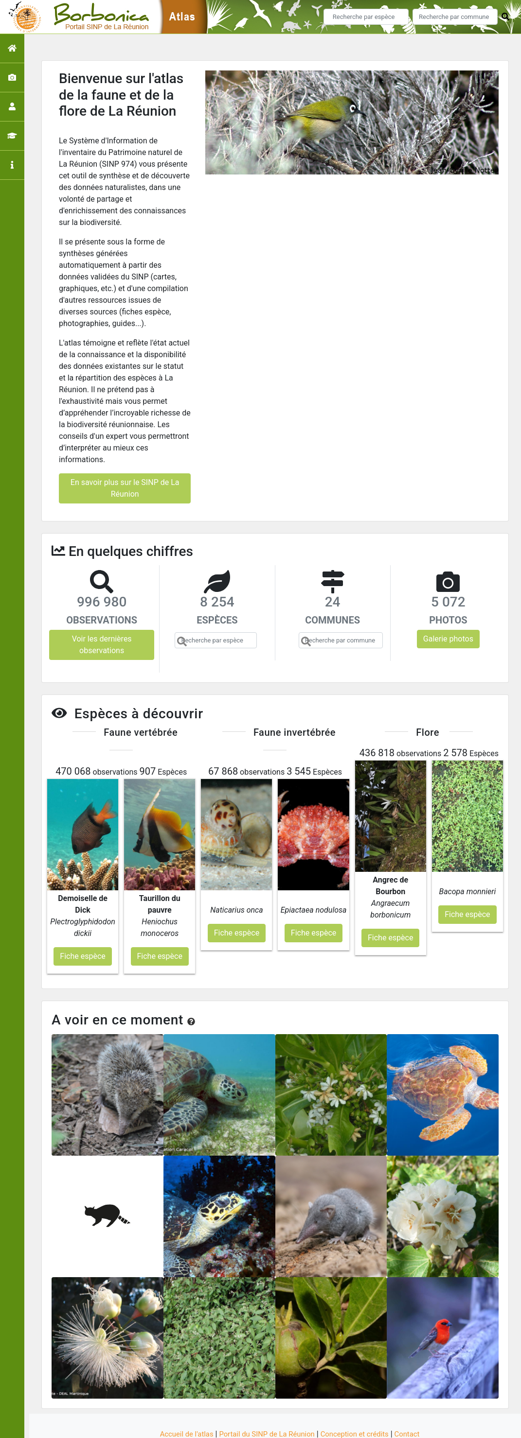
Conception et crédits (359, 1395)
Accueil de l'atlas (179, 1395)
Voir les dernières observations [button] (102, 644)
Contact (416, 1395)
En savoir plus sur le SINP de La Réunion (125, 488)
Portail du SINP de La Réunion (265, 1395)
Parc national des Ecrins (364, 1425)
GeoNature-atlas (243, 1425)
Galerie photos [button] (448, 638)
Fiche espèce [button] (82, 917)
